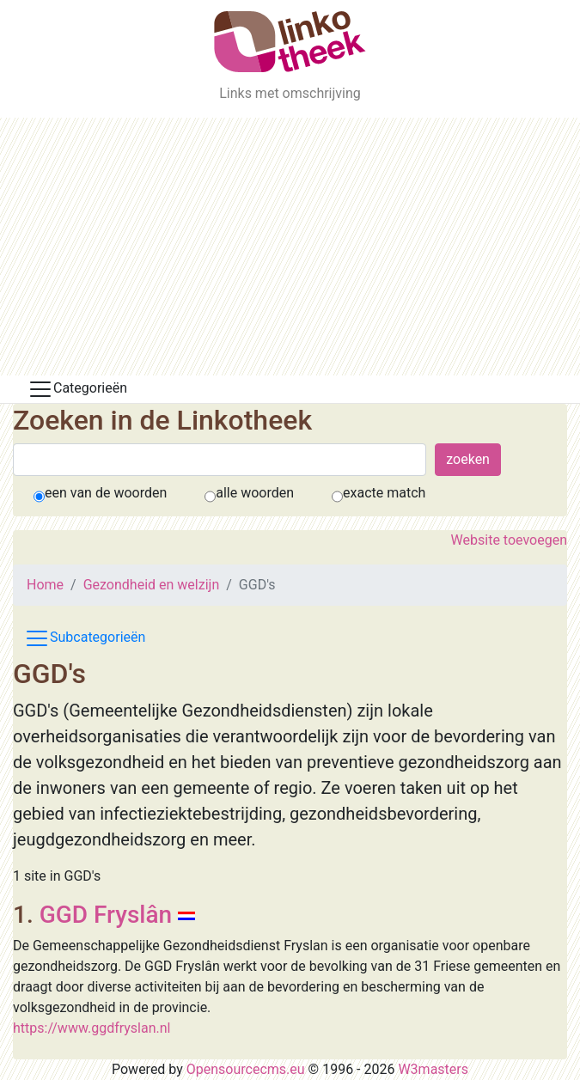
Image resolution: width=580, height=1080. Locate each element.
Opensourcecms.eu (245, 1069)
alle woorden (255, 493)
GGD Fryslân (106, 914)
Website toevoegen (509, 540)
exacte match (384, 493)
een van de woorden (106, 493)
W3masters (433, 1069)
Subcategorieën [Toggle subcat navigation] (84, 638)
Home (45, 585)
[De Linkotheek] (290, 41)
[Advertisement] (290, 246)
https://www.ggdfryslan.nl (92, 1028)
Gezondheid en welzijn (151, 585)
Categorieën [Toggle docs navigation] (77, 389)
